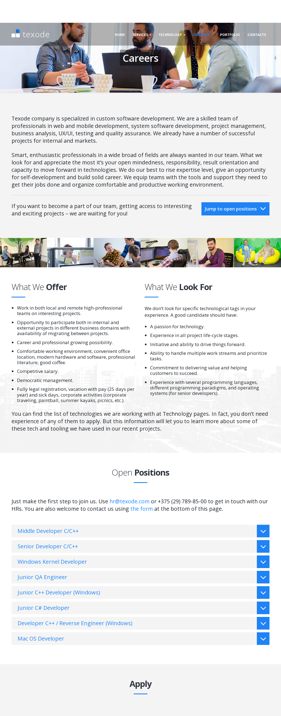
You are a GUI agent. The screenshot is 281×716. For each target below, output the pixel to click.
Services (140, 34)
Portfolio (230, 34)
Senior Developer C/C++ (143, 546)
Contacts (257, 34)
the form (141, 508)
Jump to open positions (235, 208)
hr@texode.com (129, 501)
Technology (170, 34)
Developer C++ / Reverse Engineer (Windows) (143, 623)
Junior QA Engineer (143, 577)
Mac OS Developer (143, 638)
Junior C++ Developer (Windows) (143, 592)
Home (120, 34)
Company (201, 34)
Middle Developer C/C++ (143, 531)
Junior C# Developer (143, 608)
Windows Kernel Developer (143, 561)
